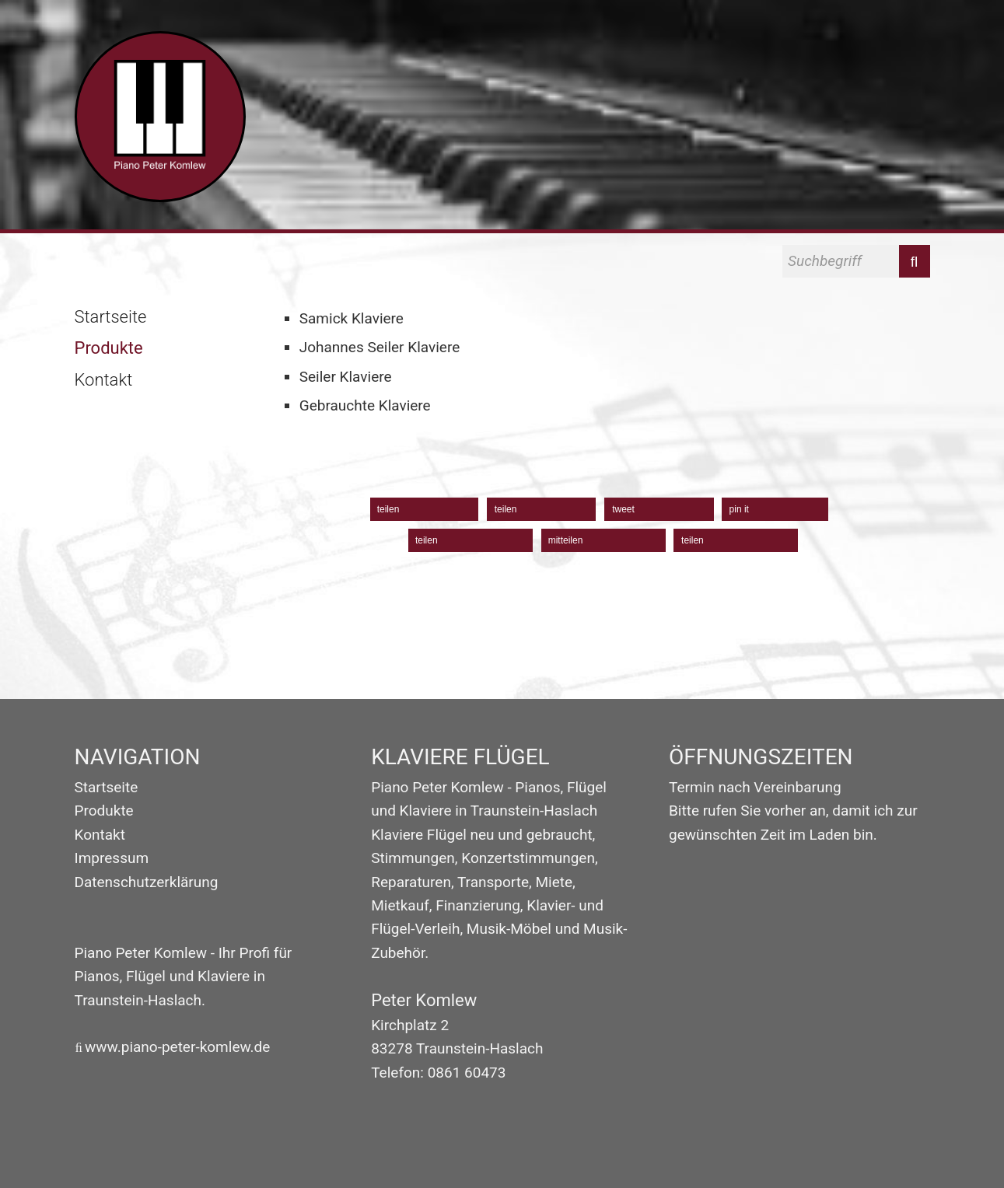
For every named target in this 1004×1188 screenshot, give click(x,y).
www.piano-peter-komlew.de (177, 1047)
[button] (424, 509)
